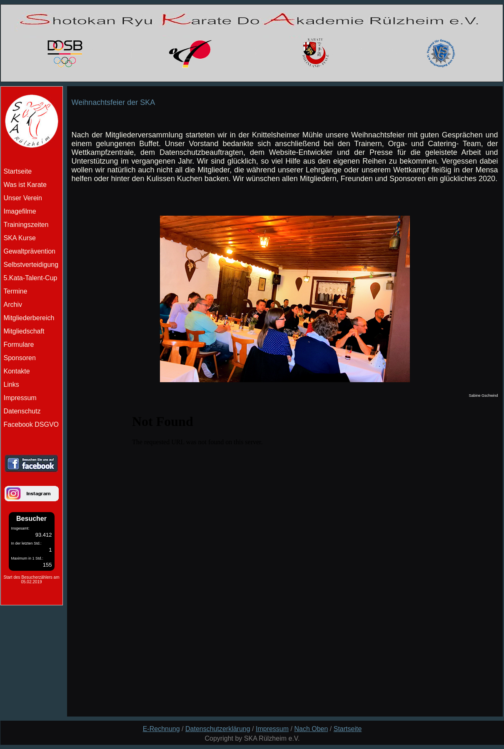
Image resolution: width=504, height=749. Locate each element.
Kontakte (17, 371)
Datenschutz (22, 411)
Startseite (348, 728)
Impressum (20, 397)
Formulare (19, 344)
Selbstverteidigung (31, 264)
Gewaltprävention (30, 251)
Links (11, 384)
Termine (15, 291)
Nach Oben (311, 728)
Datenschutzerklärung (217, 728)
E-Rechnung (161, 728)
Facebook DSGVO (31, 424)
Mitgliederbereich (29, 317)
